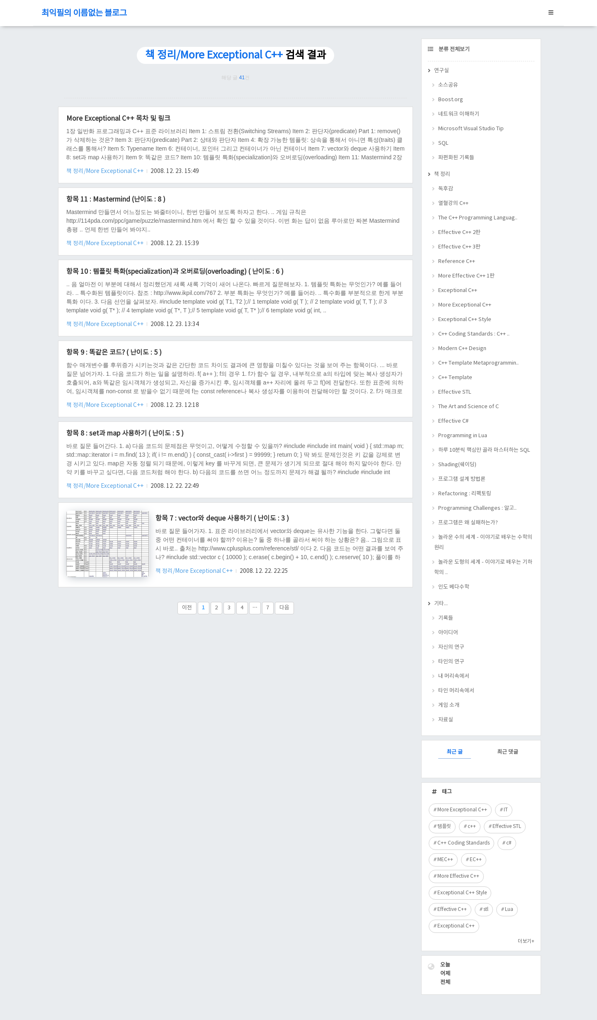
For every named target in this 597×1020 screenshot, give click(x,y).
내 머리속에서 (453, 676)
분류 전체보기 (453, 49)
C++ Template (455, 378)
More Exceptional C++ (464, 305)
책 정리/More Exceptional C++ (105, 171)
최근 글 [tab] (455, 752)
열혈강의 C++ (453, 203)
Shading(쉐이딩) (457, 465)
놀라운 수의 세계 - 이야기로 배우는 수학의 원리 (483, 542)
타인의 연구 (451, 662)
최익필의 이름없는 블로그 (84, 13)
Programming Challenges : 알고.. (477, 508)
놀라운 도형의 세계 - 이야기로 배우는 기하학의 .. (483, 567)
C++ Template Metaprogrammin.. (478, 363)
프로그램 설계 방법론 (461, 479)
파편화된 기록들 (456, 158)
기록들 (445, 618)
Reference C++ (456, 261)
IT (506, 810)
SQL (443, 143)
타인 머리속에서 (456, 691)
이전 (187, 608)
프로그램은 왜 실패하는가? (468, 523)
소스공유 (448, 85)
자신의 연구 (451, 647)
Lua (509, 909)
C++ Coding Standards (463, 843)
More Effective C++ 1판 (466, 276)
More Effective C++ (458, 876)
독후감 (445, 189)
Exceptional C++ (457, 290)
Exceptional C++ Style (464, 319)
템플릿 (444, 826)
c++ (472, 826)
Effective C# (453, 421)
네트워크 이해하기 (458, 114)
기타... (441, 604)
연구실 (441, 71)
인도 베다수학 (453, 587)
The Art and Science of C (468, 407)
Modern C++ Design (462, 349)
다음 (284, 608)
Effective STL (454, 392)
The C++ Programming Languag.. (477, 218)
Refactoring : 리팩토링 (464, 494)
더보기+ (526, 941)
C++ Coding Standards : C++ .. (474, 334)
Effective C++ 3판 (459, 247)
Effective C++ (452, 909)
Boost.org (450, 100)
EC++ (476, 859)
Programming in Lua (462, 436)
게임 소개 (448, 705)
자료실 (445, 720)
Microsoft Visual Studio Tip (471, 129)
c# (509, 843)
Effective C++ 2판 (459, 232)
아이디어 (448, 633)
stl (485, 909)
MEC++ (445, 859)
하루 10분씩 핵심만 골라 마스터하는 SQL (484, 450)
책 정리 (442, 174)
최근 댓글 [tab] (507, 752)
